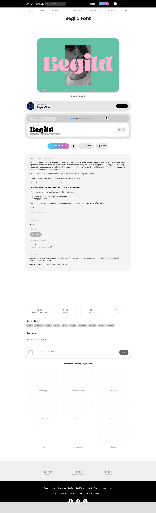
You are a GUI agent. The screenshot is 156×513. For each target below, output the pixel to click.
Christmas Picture (78, 391)
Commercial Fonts (65, 488)
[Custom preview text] (42, 119)
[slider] (77, 118)
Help (56, 493)
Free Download (58, 146)
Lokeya (113, 391)
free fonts (48, 475)
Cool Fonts (80, 488)
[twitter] (78, 501)
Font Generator (75, 10)
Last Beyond (43, 419)
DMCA (89, 493)
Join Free (125, 4)
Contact (122, 106)
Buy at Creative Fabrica (42, 247)
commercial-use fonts (79, 475)
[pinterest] (85, 501)
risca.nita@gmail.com (38, 199)
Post (124, 352)
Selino (43, 447)
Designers (112, 10)
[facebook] (70, 501)
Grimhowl (113, 447)
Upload (104, 4)
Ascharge (43, 391)
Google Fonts (106, 488)
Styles (42, 10)
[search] (55, 4)
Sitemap (98, 493)
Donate (36, 234)
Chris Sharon (78, 447)
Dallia (78, 419)
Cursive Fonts (93, 488)
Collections (56, 10)
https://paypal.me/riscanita (92, 203)
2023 (39, 309)
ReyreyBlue (43, 107)
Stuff (126, 10)
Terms (81, 493)
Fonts (30, 10)
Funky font (45, 258)
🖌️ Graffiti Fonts (94, 10)
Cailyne (113, 419)
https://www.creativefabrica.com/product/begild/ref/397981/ (54, 187)
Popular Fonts (49, 488)
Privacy (73, 493)
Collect (86, 146)
